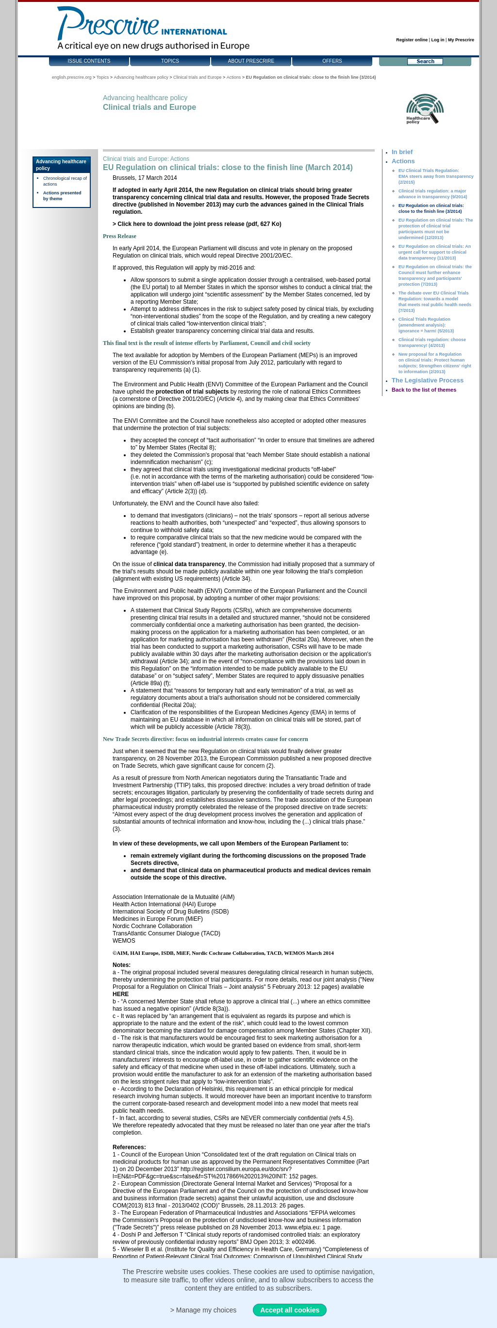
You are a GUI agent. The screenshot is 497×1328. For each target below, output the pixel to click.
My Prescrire (461, 39)
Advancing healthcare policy (141, 77)
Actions (234, 77)
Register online (412, 39)
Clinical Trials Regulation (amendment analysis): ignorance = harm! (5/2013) (426, 325)
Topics (170, 61)
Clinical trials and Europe (197, 77)
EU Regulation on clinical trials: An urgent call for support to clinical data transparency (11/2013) (434, 252)
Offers (332, 61)
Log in (438, 39)
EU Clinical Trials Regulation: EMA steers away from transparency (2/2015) (436, 176)
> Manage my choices (203, 1310)
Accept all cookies (289, 1310)
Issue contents (89, 61)
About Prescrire (251, 61)
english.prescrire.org (72, 77)
